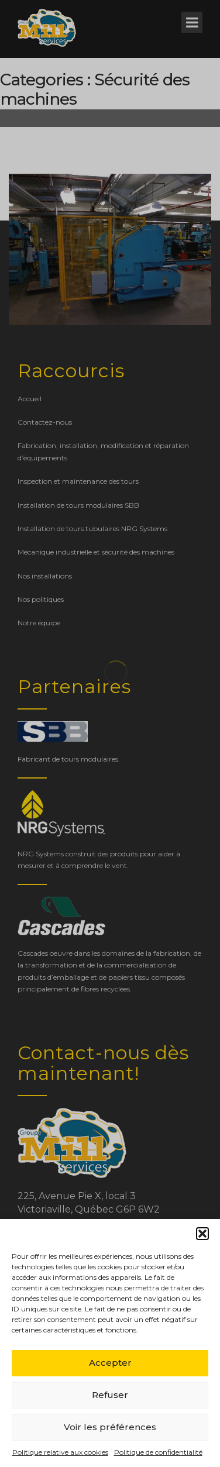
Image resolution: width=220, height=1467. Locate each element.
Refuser (110, 1394)
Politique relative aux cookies (60, 1452)
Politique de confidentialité (158, 1452)
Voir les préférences (110, 1426)
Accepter (110, 1362)
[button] (202, 1233)
